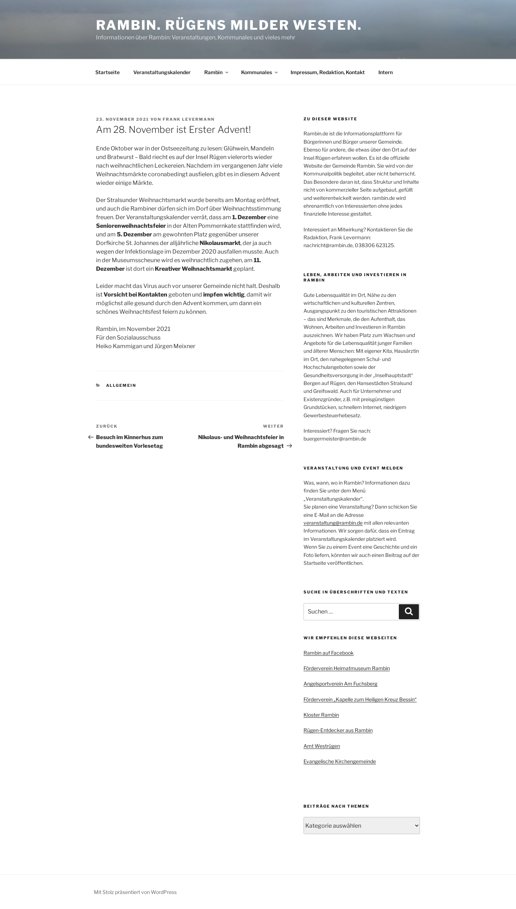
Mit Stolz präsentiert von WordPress (135, 892)
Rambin (216, 72)
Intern (385, 72)
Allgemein (121, 385)
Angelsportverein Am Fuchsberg (340, 683)
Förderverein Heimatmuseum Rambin (347, 668)
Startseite (107, 72)
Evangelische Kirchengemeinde (340, 761)
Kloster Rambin (321, 715)
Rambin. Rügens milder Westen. (229, 25)
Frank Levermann (189, 119)
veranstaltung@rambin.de (333, 523)
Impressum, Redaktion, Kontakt (328, 72)
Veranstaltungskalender (162, 72)
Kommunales (260, 72)
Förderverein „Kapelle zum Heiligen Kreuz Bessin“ (360, 699)
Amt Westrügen (322, 746)
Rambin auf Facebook (329, 653)
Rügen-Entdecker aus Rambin (338, 730)
